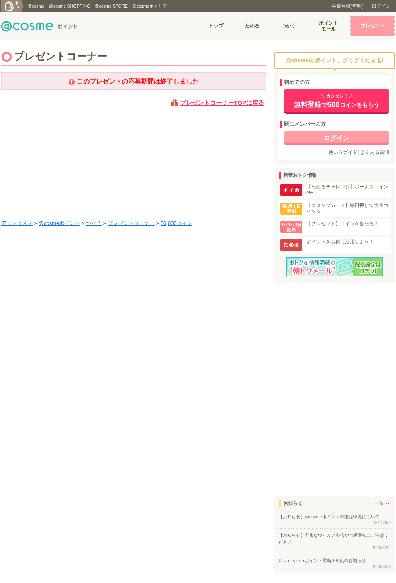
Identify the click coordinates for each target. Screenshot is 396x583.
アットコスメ (17, 223)
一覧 (379, 503)
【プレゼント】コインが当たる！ (342, 224)
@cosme (36, 6)
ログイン (381, 6)
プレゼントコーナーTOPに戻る (222, 102)
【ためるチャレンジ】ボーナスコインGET (347, 190)
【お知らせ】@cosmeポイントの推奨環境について (329, 516)
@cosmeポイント (59, 223)
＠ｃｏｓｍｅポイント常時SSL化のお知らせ (322, 560)
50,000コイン (176, 223)
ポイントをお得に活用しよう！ (340, 242)
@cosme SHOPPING (69, 6)
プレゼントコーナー (131, 223)
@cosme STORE (111, 6)
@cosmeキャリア (149, 6)
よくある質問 (374, 152)
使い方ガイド (343, 152)
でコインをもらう (336, 101)
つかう (94, 223)
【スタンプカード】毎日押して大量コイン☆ (347, 208)
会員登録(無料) (347, 6)
